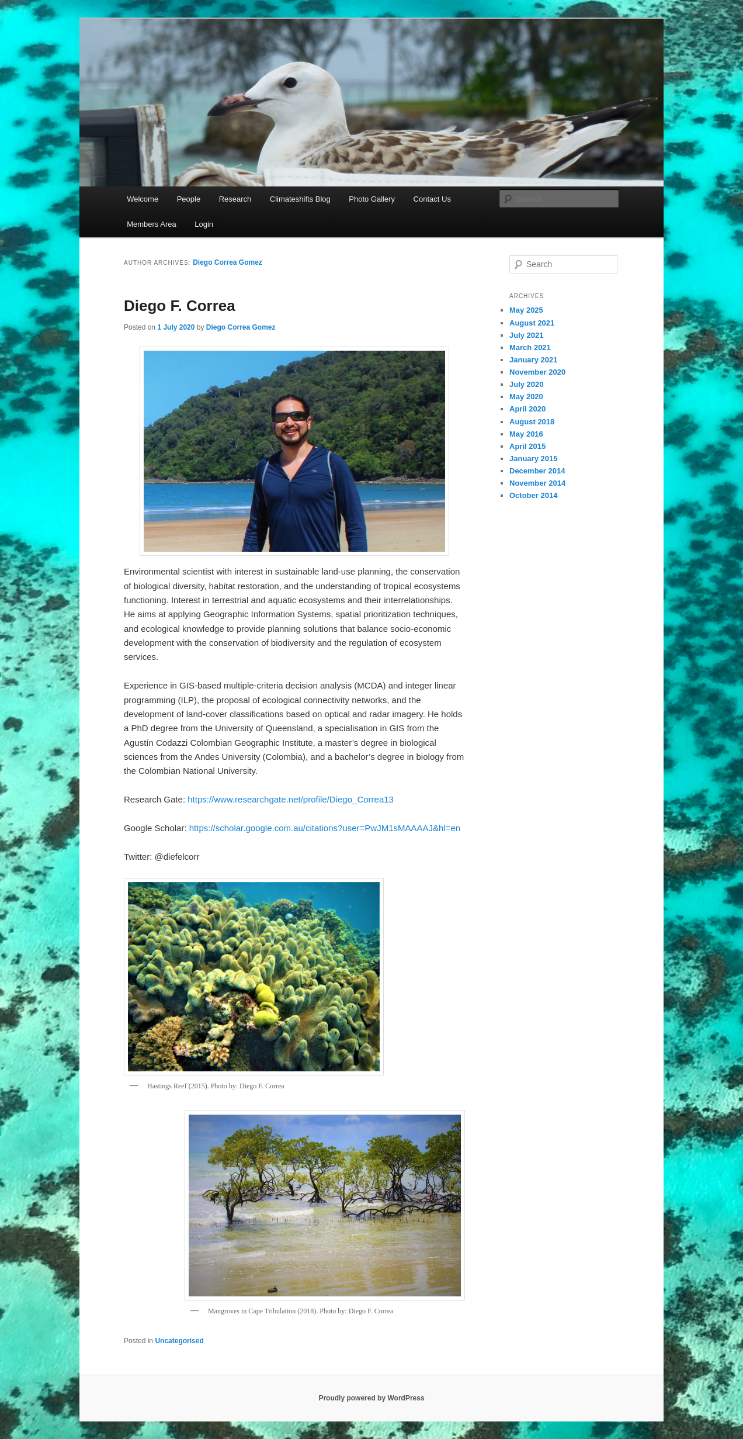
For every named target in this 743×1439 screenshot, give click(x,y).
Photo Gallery (372, 199)
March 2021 (530, 347)
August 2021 (531, 323)
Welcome (142, 199)
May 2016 (526, 434)
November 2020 (537, 372)
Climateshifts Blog (300, 199)
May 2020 (526, 396)
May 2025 (526, 310)
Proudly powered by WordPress (371, 1398)
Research (235, 199)
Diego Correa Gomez (227, 262)
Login (204, 224)
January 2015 (533, 458)
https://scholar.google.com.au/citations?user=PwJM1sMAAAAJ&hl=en (324, 828)
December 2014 (537, 470)
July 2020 (526, 384)
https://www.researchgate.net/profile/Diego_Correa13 (291, 799)
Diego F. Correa (179, 305)
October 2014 (533, 495)
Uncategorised (179, 1341)
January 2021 (533, 359)
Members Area (151, 224)
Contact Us (432, 199)
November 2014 (537, 483)
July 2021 (526, 335)
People (188, 199)
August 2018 (531, 421)
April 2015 (527, 446)
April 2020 (527, 408)
